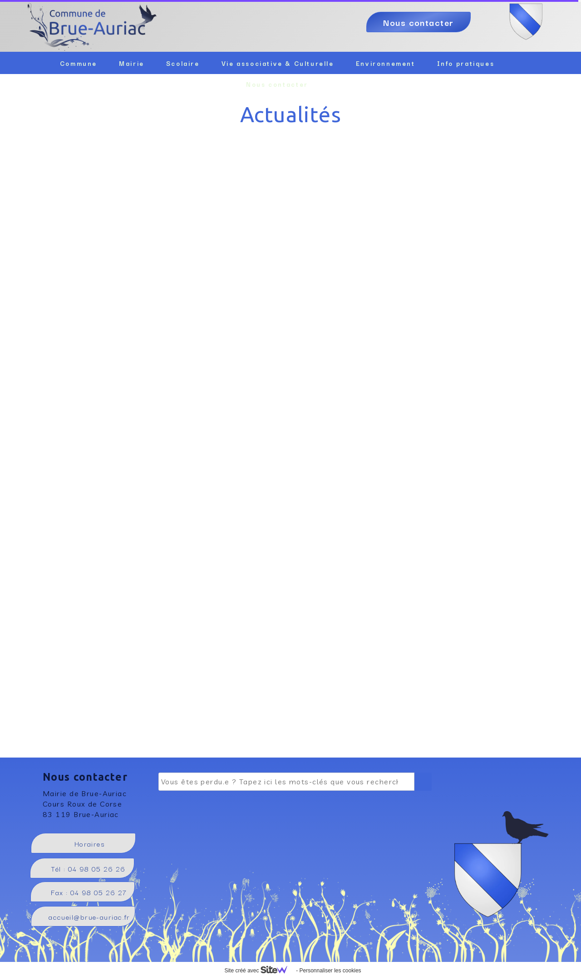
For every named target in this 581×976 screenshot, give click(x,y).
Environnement (385, 63)
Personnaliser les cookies (330, 970)
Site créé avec (259, 970)
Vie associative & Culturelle (278, 63)
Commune (78, 63)
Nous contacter (277, 84)
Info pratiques (466, 63)
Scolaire (183, 63)
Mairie (131, 63)
